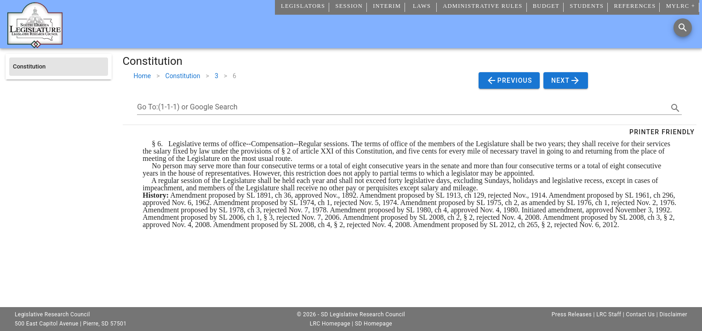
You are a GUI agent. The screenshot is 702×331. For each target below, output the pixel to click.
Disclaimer (673, 314)
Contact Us (640, 314)
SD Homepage (373, 323)
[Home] (35, 44)
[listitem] (58, 66)
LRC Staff (608, 314)
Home (142, 76)
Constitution (183, 76)
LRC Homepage (330, 323)
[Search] (682, 27)
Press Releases (572, 314)
